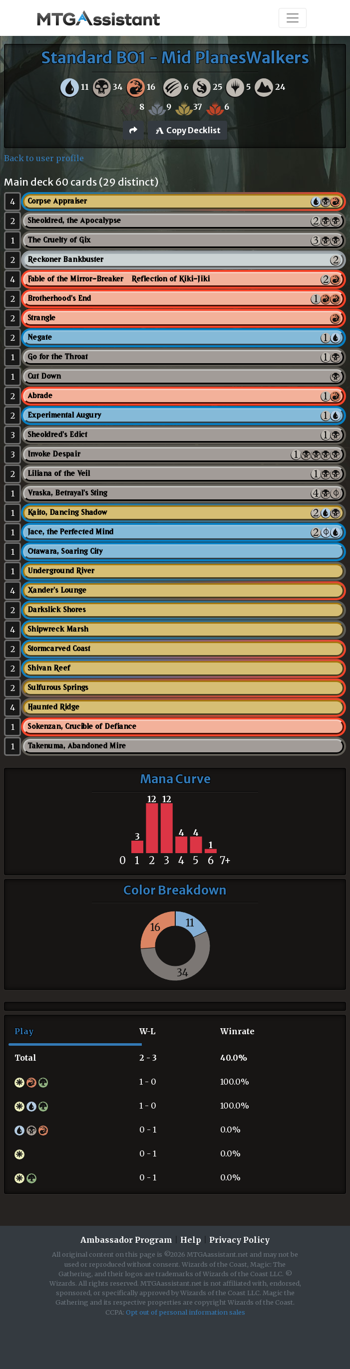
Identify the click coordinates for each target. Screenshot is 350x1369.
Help (190, 1240)
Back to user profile (44, 158)
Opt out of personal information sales (185, 1312)
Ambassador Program (126, 1240)
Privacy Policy (239, 1240)
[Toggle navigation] (293, 18)
